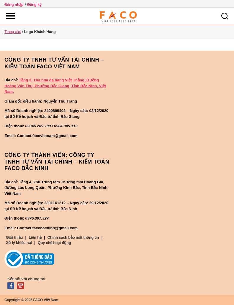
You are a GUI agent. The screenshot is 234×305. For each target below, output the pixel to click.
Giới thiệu (14, 237)
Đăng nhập (14, 4)
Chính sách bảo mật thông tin (73, 237)
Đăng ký (34, 4)
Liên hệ (35, 237)
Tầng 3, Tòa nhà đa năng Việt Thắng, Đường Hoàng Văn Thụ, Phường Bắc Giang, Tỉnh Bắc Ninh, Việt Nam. (55, 86)
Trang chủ (12, 31)
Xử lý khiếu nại (19, 242)
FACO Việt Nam (45, 300)
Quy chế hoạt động (54, 242)
